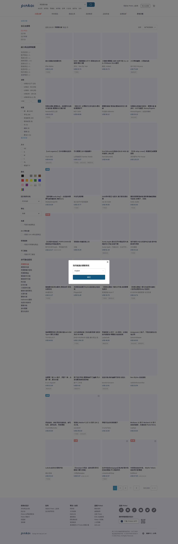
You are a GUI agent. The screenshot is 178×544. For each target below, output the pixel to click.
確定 (89, 277)
